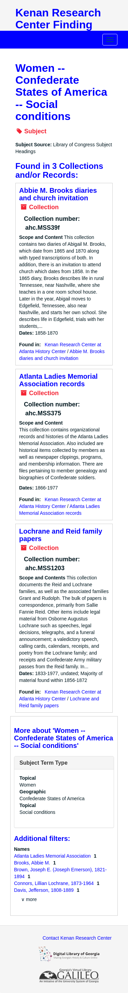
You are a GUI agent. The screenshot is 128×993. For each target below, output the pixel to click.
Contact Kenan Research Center (77, 938)
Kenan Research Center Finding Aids (58, 24)
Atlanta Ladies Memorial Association (53, 856)
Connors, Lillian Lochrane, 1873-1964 (54, 883)
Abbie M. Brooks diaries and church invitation (58, 194)
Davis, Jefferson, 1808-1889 (44, 890)
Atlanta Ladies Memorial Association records (58, 380)
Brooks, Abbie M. (33, 862)
